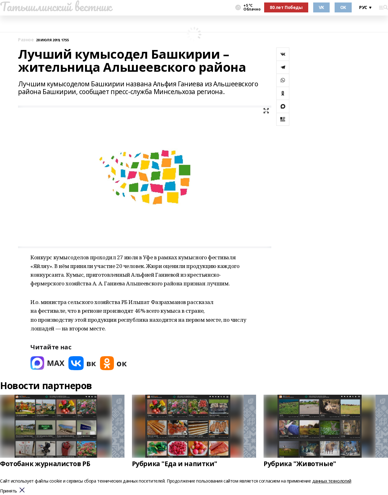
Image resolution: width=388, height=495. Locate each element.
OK (343, 7)
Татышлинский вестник (55, 6)
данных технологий (331, 481)
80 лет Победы (286, 7)
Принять (8, 491)
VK (321, 7)
